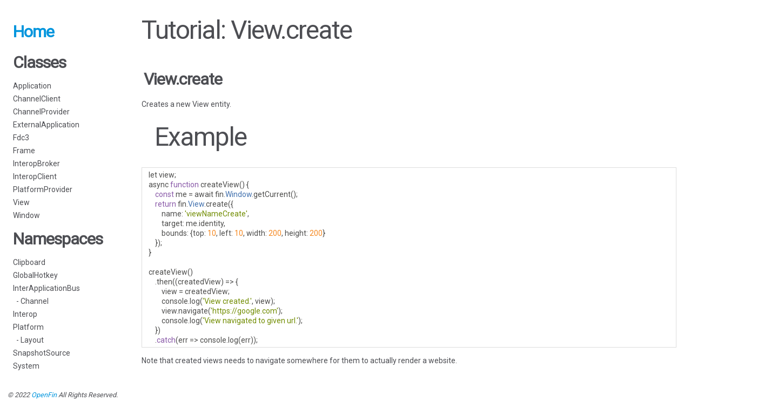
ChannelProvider (41, 111)
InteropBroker (36, 163)
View (21, 202)
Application (32, 85)
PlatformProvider (42, 189)
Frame (24, 150)
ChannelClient (37, 98)
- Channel (31, 301)
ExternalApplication (46, 124)
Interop (25, 314)
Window (26, 215)
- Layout (28, 340)
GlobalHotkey (35, 275)
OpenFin (44, 395)
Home (33, 31)
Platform (28, 327)
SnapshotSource (41, 353)
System (26, 366)
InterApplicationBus (46, 288)
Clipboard (29, 262)
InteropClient (35, 176)
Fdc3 (21, 137)
